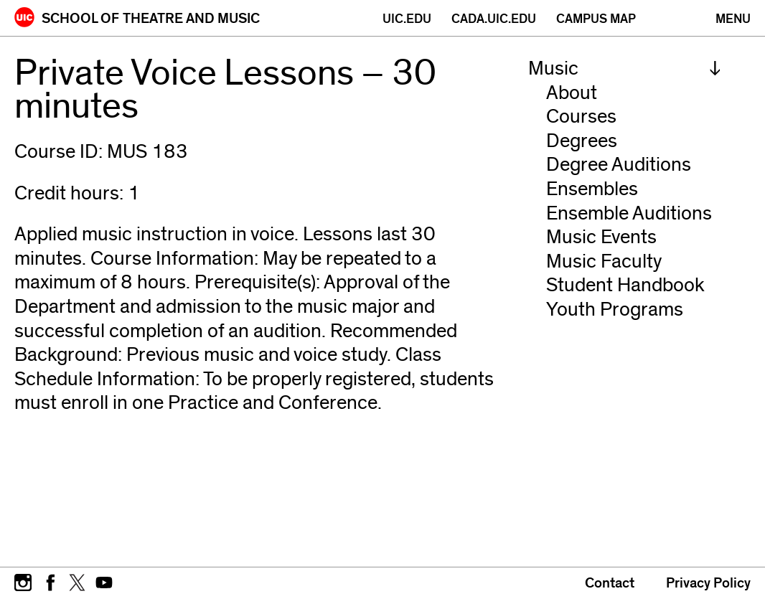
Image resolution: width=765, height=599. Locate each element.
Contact (609, 583)
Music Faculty (604, 261)
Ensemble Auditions (629, 213)
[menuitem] (625, 69)
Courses (581, 116)
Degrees (581, 141)
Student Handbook (625, 285)
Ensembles (592, 189)
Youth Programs (614, 309)
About (571, 92)
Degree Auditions (618, 164)
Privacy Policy (708, 583)
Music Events (601, 237)
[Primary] (733, 19)
